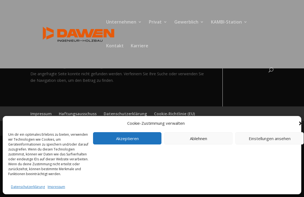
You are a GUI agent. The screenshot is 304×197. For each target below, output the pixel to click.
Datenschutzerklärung (28, 186)
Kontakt (115, 46)
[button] (301, 123)
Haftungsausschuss (78, 113)
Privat (155, 22)
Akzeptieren (127, 138)
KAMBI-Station (226, 22)
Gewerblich (186, 22)
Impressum (56, 186)
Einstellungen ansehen (270, 138)
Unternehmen (121, 22)
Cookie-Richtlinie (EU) (174, 113)
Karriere (139, 46)
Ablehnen (198, 138)
